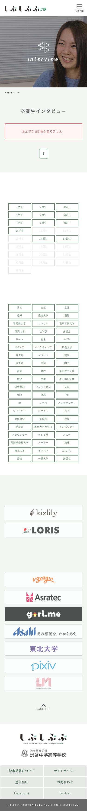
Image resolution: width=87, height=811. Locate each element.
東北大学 (20, 452)
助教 (67, 444)
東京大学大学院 (43, 428)
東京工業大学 (67, 325)
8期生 (43, 224)
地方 (43, 372)
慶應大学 (43, 317)
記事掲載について (22, 770)
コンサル (43, 325)
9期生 (67, 224)
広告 (67, 388)
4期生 (19, 216)
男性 (19, 309)
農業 (43, 380)
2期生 (43, 208)
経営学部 (20, 388)
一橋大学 (43, 460)
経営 (43, 341)
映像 (67, 420)
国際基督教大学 (20, 444)
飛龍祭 (43, 420)
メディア (20, 349)
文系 (43, 309)
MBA (20, 396)
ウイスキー (19, 412)
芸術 (67, 357)
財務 (43, 396)
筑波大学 (67, 349)
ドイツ (19, 341)
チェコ (43, 404)
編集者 (19, 364)
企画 (19, 460)
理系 (19, 317)
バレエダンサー (67, 404)
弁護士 (67, 333)
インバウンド (67, 428)
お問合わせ (65, 782)
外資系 (19, 357)
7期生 (19, 224)
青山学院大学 (67, 380)
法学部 (43, 333)
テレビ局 (43, 436)
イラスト (43, 452)
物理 (19, 380)
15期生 (67, 240)
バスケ (67, 436)
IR (19, 404)
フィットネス (43, 388)
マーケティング (43, 349)
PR (67, 396)
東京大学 (20, 333)
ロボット (43, 412)
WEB (67, 341)
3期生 (67, 208)
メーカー (43, 444)
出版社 (67, 460)
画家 (19, 372)
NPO (67, 364)
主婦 (43, 364)
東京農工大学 (67, 372)
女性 (67, 309)
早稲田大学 (19, 325)
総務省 (19, 428)
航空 (67, 412)
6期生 (67, 216)
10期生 (20, 232)
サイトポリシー (65, 770)
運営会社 (21, 782)
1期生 (19, 208)
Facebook (22, 793)
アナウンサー (19, 436)
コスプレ (67, 452)
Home (8, 92)
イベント (43, 357)
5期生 (43, 216)
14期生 (43, 240)
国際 (67, 317)
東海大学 (20, 420)
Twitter (65, 793)
